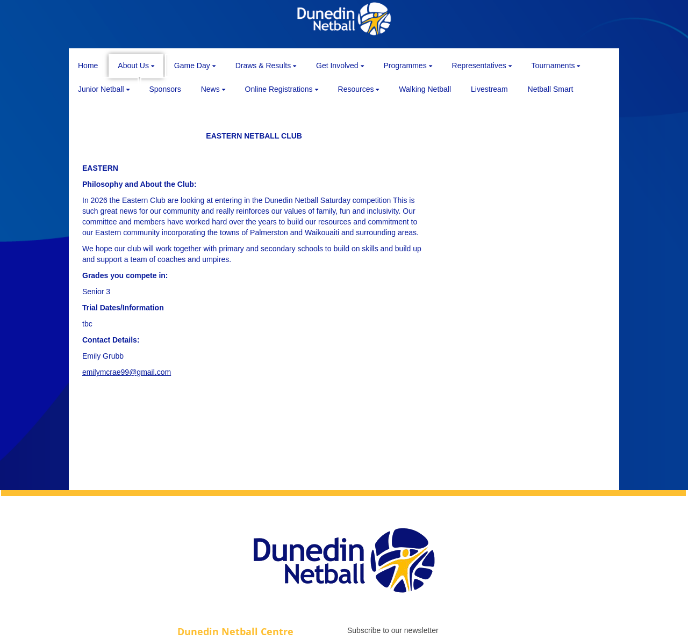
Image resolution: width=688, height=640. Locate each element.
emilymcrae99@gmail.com (126, 372)
